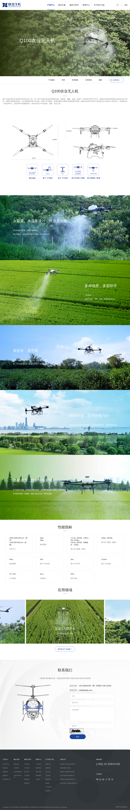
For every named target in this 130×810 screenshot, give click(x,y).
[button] (108, 621)
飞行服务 (26, 775)
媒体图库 (38, 775)
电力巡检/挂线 (18, 771)
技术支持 (26, 771)
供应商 (47, 783)
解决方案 (62, 5)
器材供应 (26, 783)
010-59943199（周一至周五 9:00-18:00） (95, 686)
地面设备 (5, 768)
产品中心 (50, 5)
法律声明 (118, 807)
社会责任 (48, 775)
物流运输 (16, 764)
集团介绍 (48, 764)
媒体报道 (38, 768)
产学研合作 (48, 787)
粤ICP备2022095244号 (44, 807)
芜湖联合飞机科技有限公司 (68, 764)
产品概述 (51, 80)
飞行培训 (26, 768)
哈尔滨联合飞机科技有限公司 (68, 783)
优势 (63, 80)
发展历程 (48, 768)
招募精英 (48, 779)
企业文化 (48, 771)
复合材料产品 (6, 779)
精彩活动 (38, 771)
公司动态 (38, 764)
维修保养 (26, 779)
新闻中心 (86, 5)
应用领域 (88, 80)
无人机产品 (6, 764)
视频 (100, 80)
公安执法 (16, 768)
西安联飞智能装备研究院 (67, 771)
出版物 (38, 779)
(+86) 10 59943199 (108, 764)
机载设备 (5, 771)
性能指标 (75, 80)
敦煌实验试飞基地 (65, 768)
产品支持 (26, 764)
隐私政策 (124, 807)
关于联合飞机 (99, 5)
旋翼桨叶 (5, 775)
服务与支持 (74, 5)
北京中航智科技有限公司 (67, 775)
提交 (77, 737)
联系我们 (116, 80)
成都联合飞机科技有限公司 (68, 779)
